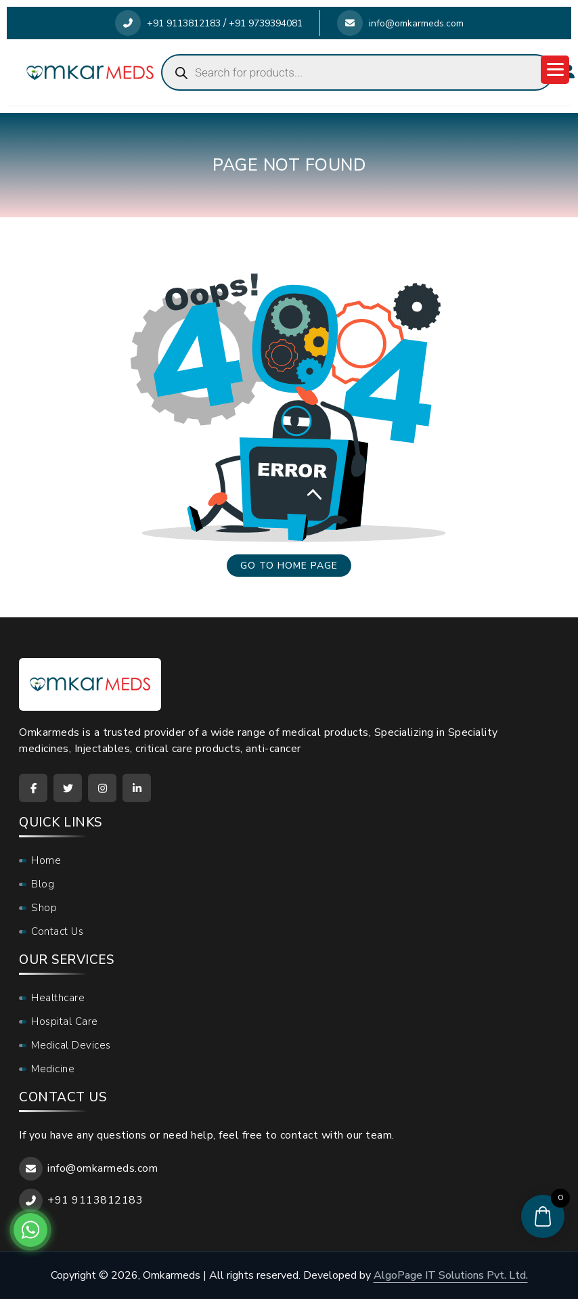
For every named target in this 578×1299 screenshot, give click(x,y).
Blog (42, 884)
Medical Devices (71, 1045)
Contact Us (57, 931)
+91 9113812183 (168, 23)
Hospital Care (64, 1021)
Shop (44, 908)
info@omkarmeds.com (400, 23)
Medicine (52, 1069)
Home (46, 860)
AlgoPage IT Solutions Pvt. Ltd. (451, 1275)
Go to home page (289, 565)
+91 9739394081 (266, 23)
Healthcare (58, 998)
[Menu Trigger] (555, 70)
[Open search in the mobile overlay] (357, 72)
